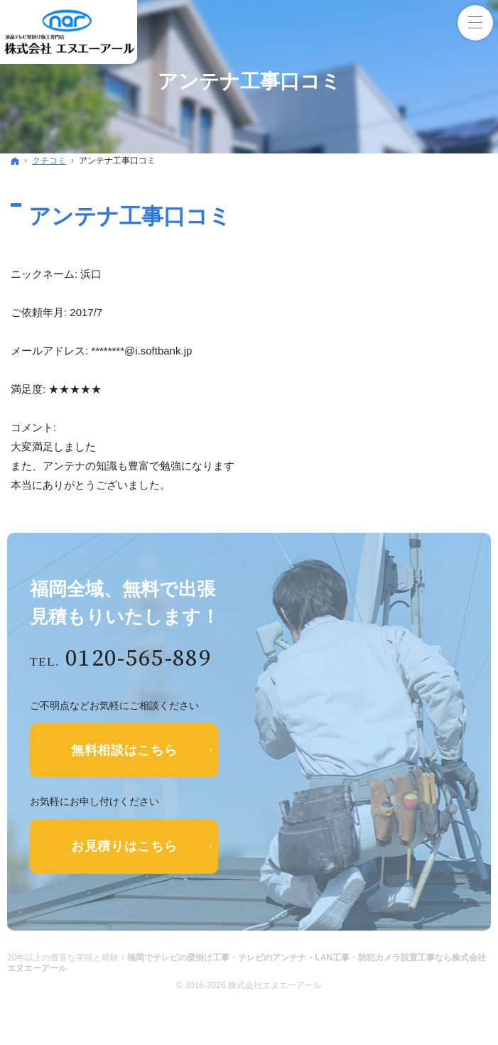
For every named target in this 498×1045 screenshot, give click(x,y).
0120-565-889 (138, 658)
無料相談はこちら (124, 750)
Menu (475, 22)
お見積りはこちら (124, 846)
